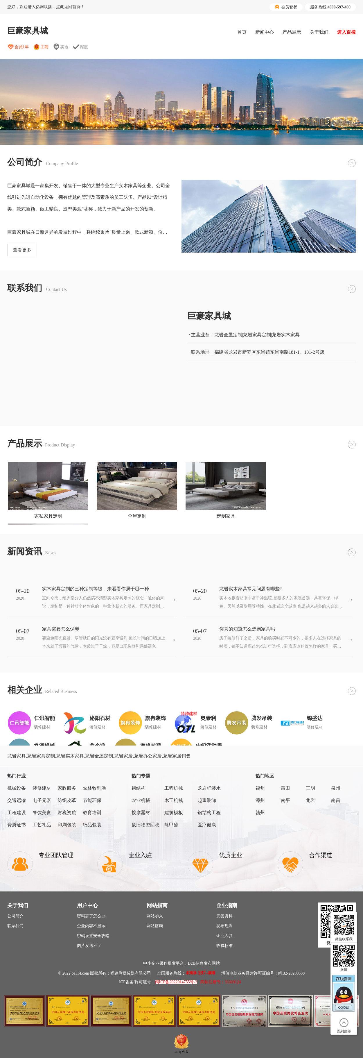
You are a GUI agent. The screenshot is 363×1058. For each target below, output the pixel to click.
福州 (260, 788)
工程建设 (16, 812)
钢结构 (138, 788)
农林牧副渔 (94, 788)
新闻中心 (264, 32)
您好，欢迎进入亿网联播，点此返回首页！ (46, 7)
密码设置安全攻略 (93, 936)
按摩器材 (141, 812)
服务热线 (330, 7)
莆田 (285, 788)
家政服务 (66, 788)
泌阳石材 (99, 718)
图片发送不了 (89, 945)
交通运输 (16, 800)
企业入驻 (224, 936)
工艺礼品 (42, 824)
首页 (242, 32)
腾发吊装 (261, 718)
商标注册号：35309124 (220, 982)
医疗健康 (206, 824)
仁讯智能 (44, 718)
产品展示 (292, 32)
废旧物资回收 (145, 824)
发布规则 (224, 926)
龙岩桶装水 (209, 788)
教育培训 (92, 812)
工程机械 (173, 788)
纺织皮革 (66, 800)
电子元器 (42, 800)
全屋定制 (137, 516)
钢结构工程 (209, 812)
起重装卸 (206, 800)
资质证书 (16, 824)
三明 (310, 788)
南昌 (335, 800)
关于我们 (319, 32)
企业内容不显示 (91, 926)
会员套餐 (286, 7)
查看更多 (22, 249)
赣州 (260, 812)
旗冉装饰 (155, 718)
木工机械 (173, 800)
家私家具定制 (48, 516)
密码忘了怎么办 (91, 916)
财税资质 (66, 812)
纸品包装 (92, 824)
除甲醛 (171, 824)
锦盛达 (314, 718)
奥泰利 (208, 718)
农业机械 (141, 800)
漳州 (260, 800)
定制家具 (226, 516)
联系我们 (15, 926)
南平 (285, 800)
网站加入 (155, 916)
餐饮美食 (42, 812)
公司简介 (15, 916)
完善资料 (224, 916)
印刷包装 (66, 824)
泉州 (335, 788)
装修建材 (42, 788)
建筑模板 (173, 812)
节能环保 (92, 800)
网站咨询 (155, 926)
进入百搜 (346, 32)
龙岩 (310, 800)
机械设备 (16, 788)
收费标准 (224, 945)
